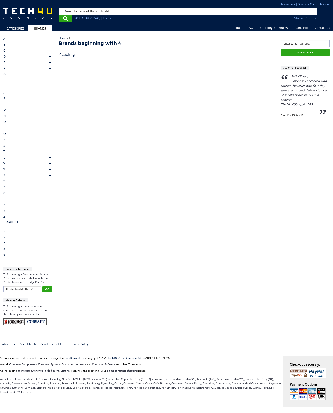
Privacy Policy (79, 344)
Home (236, 28)
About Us (8, 344)
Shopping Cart (306, 4)
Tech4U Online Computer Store (126, 358)
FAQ (250, 28)
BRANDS (40, 28)
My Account (288, 4)
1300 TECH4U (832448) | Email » (91, 18)
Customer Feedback (294, 67)
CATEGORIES (15, 28)
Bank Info (301, 28)
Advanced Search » (305, 18)
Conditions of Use (52, 344)
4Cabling (12, 222)
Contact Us (322, 28)
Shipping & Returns (274, 28)
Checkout (324, 4)
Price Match (27, 344)
